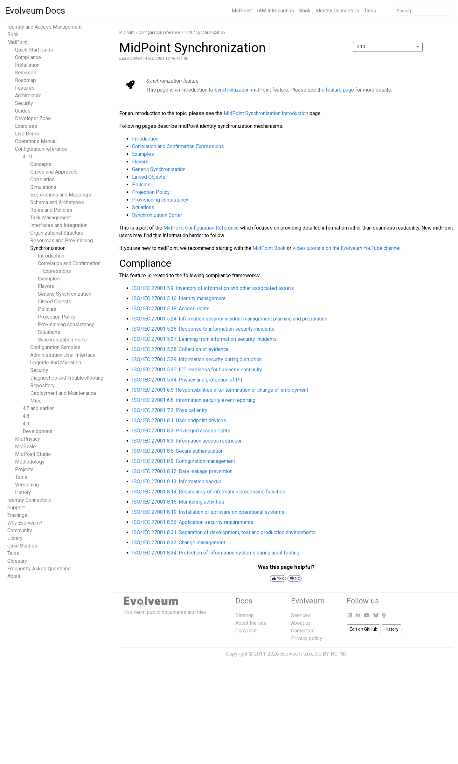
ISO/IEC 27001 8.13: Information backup (176, 481)
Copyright (246, 631)
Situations (49, 332)
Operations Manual (36, 141)
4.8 (26, 416)
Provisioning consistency (66, 324)
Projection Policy (57, 317)
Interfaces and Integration (58, 225)
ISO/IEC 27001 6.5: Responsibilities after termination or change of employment (220, 390)
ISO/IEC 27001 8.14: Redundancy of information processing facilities (208, 492)
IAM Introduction (275, 11)
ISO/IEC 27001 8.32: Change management (178, 543)
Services (301, 615)
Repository (42, 385)
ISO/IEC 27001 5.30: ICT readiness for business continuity (197, 370)
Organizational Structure (56, 233)
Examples (49, 279)
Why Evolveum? (24, 523)
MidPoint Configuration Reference (201, 228)
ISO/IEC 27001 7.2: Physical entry (169, 410)
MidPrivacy (27, 439)
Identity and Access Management (44, 27)
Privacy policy (306, 638)
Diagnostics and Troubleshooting (66, 378)
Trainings (17, 515)
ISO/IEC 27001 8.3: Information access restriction (187, 441)
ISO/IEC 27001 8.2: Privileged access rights (181, 431)
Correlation (42, 179)
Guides (23, 111)
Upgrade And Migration (55, 363)
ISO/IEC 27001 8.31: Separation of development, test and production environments (224, 532)
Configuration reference (41, 149)
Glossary (17, 561)
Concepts (41, 164)
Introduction (51, 256)
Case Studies (22, 546)
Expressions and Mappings (60, 195)
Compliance (28, 57)
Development (37, 431)
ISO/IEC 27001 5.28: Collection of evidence (180, 349)
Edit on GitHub (364, 629)
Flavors (46, 286)
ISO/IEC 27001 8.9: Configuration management (183, 461)
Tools (21, 477)
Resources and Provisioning (61, 240)
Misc (35, 401)
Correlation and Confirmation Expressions (178, 146)
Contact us (303, 631)
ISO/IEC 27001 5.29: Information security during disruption (197, 359)
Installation (27, 65)
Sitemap (244, 615)
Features (25, 88)
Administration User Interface (62, 355)
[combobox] (388, 47)
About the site (251, 623)
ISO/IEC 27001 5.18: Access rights (171, 309)
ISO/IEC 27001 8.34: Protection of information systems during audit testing (215, 553)
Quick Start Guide (34, 50)
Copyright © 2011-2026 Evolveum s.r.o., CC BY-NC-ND (286, 654)
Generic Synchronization (64, 294)
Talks (370, 11)
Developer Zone (33, 118)
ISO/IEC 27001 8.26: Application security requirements (192, 522)
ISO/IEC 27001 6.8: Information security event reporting (193, 400)
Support (16, 508)
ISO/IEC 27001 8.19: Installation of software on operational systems (208, 512)
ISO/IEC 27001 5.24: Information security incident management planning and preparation (229, 319)
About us (301, 623)
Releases (25, 73)
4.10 (27, 157)
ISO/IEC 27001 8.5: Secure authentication (178, 451)
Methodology (30, 462)
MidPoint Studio (33, 454)
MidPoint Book (269, 248)
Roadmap (25, 80)
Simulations (43, 187)
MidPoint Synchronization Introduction (266, 113)
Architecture (28, 96)
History (23, 492)
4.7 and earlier (38, 408)
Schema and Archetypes (57, 202)
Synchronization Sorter (63, 340)
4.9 (26, 424)
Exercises (26, 126)
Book (304, 11)
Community (19, 530)
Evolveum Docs (35, 10)
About (13, 576)
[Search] (422, 11)
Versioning (27, 485)
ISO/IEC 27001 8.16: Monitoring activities (178, 502)
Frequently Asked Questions (39, 569)
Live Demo (27, 134)
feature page (340, 90)
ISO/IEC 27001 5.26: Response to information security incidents (203, 329)
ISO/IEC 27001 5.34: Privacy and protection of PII (187, 380)
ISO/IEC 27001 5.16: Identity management (179, 298)
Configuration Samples (55, 347)
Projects (24, 469)
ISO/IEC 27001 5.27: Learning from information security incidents (204, 339)
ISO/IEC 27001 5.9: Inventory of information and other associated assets (213, 288)
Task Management (50, 218)
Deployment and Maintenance (63, 393)
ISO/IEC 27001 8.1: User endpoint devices (179, 420)
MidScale (25, 447)
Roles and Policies (51, 210)
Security (24, 103)
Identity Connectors (337, 11)
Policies (47, 309)
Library (15, 538)
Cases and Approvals (54, 172)
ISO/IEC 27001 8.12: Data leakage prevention (182, 471)
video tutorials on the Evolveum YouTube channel (346, 248)
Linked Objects (54, 302)
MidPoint (242, 11)
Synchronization (48, 248)
